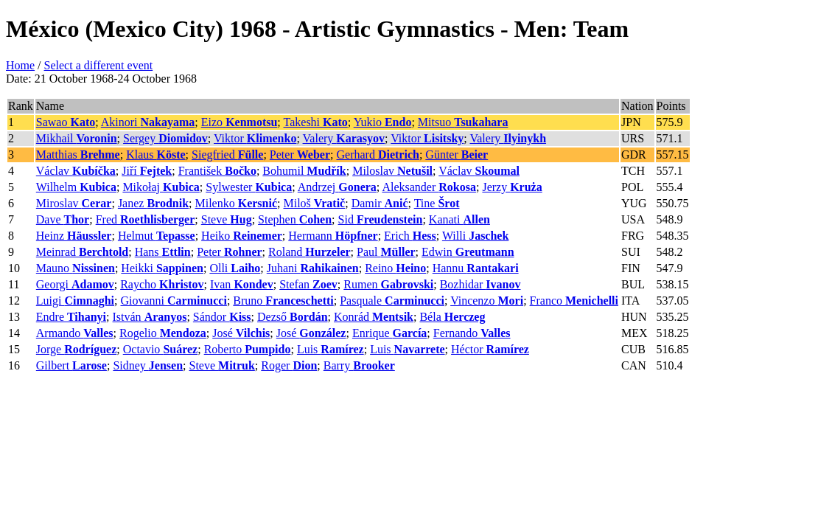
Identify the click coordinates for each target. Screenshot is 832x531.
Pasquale (392, 300)
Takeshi (316, 122)
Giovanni (173, 300)
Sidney (148, 365)
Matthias (78, 154)
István (150, 316)
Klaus (155, 154)
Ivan (241, 284)
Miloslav (392, 170)
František (217, 170)
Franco (574, 300)
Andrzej (337, 187)
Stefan (308, 284)
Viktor (255, 138)
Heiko (241, 235)
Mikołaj (160, 187)
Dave (62, 219)
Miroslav (74, 203)
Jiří (147, 170)
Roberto (247, 349)
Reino (395, 268)
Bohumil (304, 170)
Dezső (292, 316)
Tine (437, 203)
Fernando (472, 333)
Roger (289, 365)
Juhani (313, 268)
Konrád (373, 316)
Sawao (65, 122)
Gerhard (377, 154)
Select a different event (98, 65)
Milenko (236, 203)
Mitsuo (463, 122)
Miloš (314, 203)
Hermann (332, 235)
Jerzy (512, 187)
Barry (359, 365)
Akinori (148, 122)
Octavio (160, 349)
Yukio (383, 122)
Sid (380, 219)
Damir (380, 203)
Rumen (388, 284)
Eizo (239, 122)
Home (20, 65)
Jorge (76, 349)
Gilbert (71, 365)
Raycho (161, 284)
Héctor (490, 349)
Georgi (75, 284)
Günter (456, 154)
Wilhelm (76, 187)
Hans (163, 252)
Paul (386, 252)
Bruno (283, 300)
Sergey (165, 138)
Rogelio (162, 333)
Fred (145, 219)
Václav (76, 170)
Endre (71, 316)
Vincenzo (486, 300)
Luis (330, 349)
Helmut (156, 235)
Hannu (476, 268)
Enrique (389, 333)
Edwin (468, 252)
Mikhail (76, 138)
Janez (153, 203)
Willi (475, 235)
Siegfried (227, 154)
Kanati (459, 219)
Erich (410, 235)
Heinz (74, 235)
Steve (226, 219)
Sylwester (249, 187)
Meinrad (82, 252)
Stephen (295, 219)
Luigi (75, 300)
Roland (309, 252)
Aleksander (429, 187)
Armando (74, 333)
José (241, 333)
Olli (234, 268)
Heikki (162, 268)
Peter (300, 154)
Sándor (222, 316)
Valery (344, 138)
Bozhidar (480, 284)
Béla (452, 316)
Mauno (75, 268)
